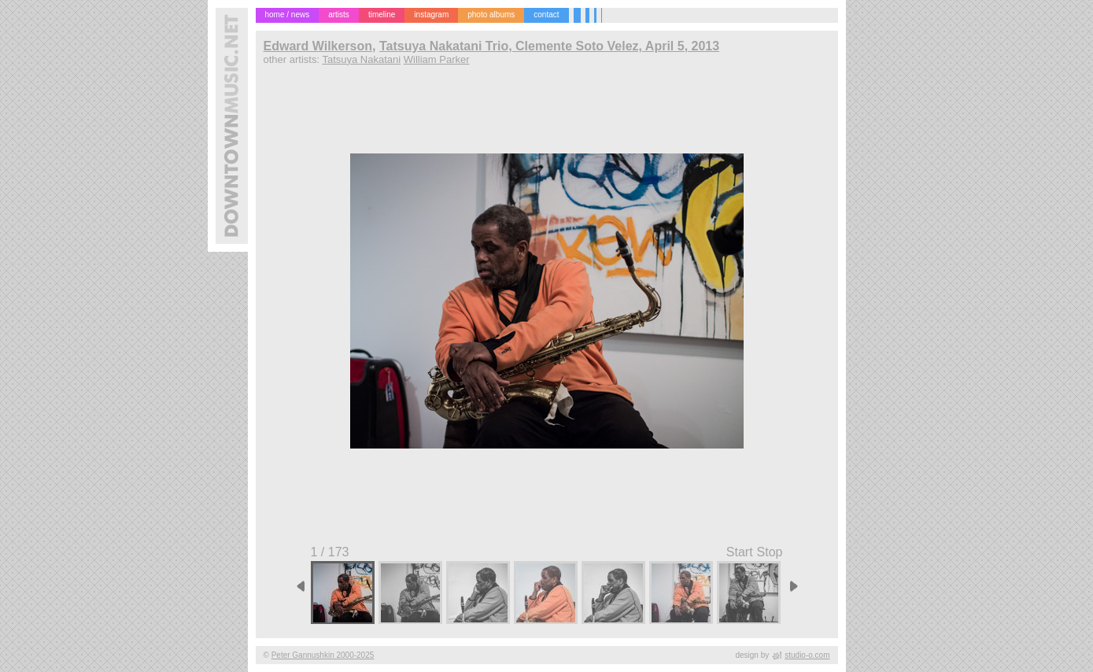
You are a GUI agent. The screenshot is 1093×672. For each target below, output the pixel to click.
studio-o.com (807, 655)
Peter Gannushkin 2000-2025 (323, 655)
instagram (431, 14)
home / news (287, 14)
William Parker (437, 59)
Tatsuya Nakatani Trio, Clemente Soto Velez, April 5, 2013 (549, 46)
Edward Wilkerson (318, 46)
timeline (381, 14)
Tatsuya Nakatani (361, 59)
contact (546, 14)
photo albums (491, 14)
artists (338, 14)
